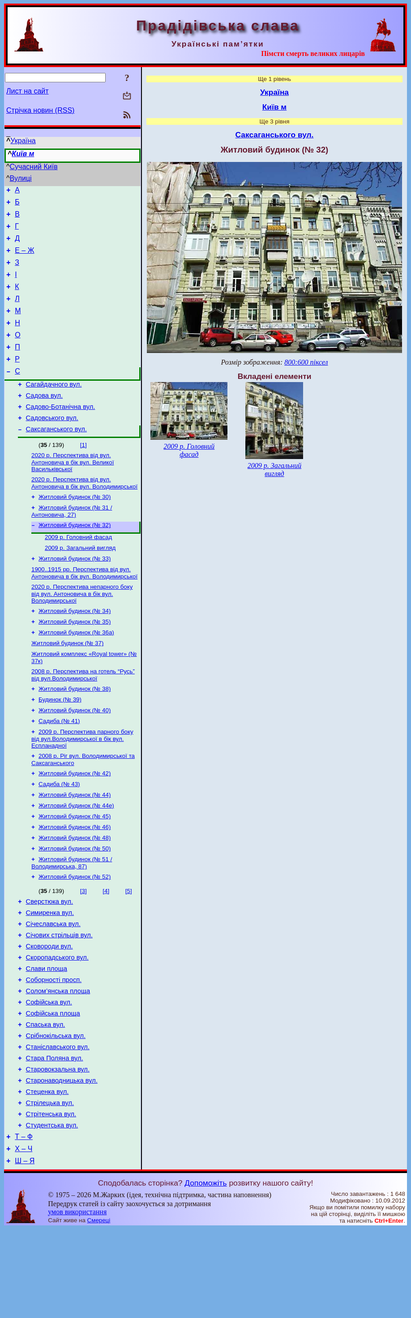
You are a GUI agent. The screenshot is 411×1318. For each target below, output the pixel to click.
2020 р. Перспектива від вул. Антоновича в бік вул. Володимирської (84, 513)
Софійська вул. (49, 1072)
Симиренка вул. (50, 972)
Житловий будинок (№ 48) (75, 892)
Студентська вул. (52, 1210)
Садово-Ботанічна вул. (60, 432)
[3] (83, 947)
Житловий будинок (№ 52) (75, 933)
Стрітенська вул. (51, 1197)
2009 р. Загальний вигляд (80, 582)
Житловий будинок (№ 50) (75, 903)
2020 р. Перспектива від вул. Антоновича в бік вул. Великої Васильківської (72, 491)
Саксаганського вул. (56, 457)
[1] (83, 473)
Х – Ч (23, 1236)
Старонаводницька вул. (62, 1160)
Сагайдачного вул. (54, 407)
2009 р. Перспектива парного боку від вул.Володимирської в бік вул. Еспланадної (82, 785)
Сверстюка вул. (49, 959)
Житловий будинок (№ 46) (75, 880)
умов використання (77, 1301)
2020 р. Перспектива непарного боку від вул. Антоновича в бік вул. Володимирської (82, 631)
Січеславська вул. (53, 984)
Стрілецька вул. (50, 1185)
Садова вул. (44, 419)
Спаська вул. (45, 1097)
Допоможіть (205, 1271)
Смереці (99, 1309)
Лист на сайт (27, 91)
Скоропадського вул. (57, 1022)
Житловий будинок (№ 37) (67, 683)
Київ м (23, 153)
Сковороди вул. (49, 1009)
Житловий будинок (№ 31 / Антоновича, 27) (71, 543)
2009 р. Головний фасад (78, 570)
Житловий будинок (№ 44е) (76, 857)
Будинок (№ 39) (60, 743)
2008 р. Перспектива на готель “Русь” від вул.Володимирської (83, 717)
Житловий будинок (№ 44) (75, 845)
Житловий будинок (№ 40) (75, 755)
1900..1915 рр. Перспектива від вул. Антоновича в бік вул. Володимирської (84, 609)
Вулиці (21, 178)
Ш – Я (24, 1250)
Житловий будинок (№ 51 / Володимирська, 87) (71, 919)
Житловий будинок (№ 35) (75, 660)
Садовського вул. (52, 444)
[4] (106, 947)
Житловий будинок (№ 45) (75, 868)
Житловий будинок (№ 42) (75, 822)
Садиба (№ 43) (59, 833)
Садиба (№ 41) (59, 767)
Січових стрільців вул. (59, 997)
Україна (22, 141)
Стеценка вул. (47, 1172)
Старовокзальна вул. (58, 1147)
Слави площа (46, 1034)
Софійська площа (53, 1084)
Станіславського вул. (58, 1122)
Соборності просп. (54, 1047)
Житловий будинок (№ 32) (75, 557)
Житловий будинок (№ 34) (75, 649)
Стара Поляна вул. (54, 1135)
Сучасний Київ (34, 166)
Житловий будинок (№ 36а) (76, 672)
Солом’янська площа (58, 1059)
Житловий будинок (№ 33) (75, 594)
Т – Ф (24, 1223)
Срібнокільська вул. (56, 1110)
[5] (128, 947)
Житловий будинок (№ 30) (75, 527)
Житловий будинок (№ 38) (75, 732)
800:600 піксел (306, 362)
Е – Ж (24, 258)
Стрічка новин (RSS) (40, 110)
